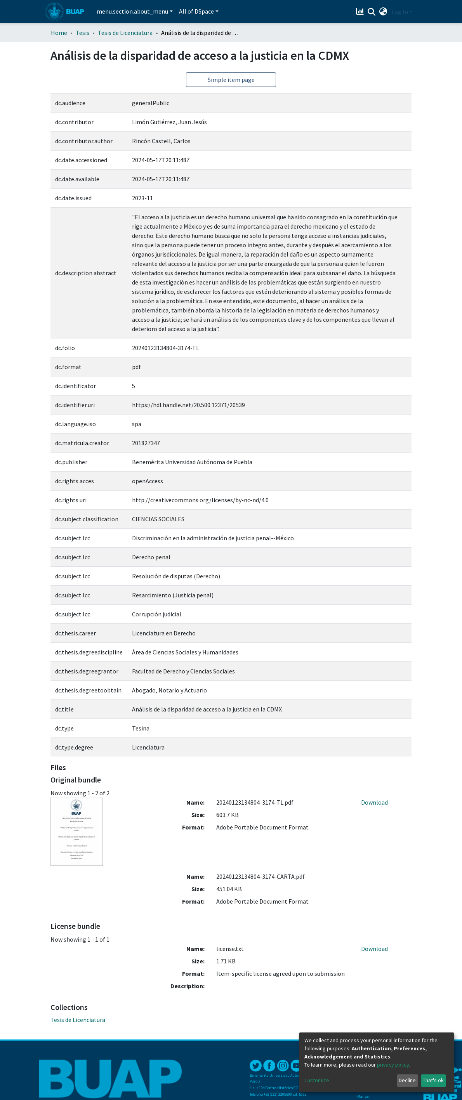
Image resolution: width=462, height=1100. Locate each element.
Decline (407, 1080)
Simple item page (231, 79)
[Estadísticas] (360, 11)
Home (59, 32)
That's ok (433, 1080)
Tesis (82, 32)
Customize (316, 1080)
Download (374, 802)
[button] (383, 11)
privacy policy (393, 1064)
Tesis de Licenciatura (125, 32)
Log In (399, 12)
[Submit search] (371, 12)
